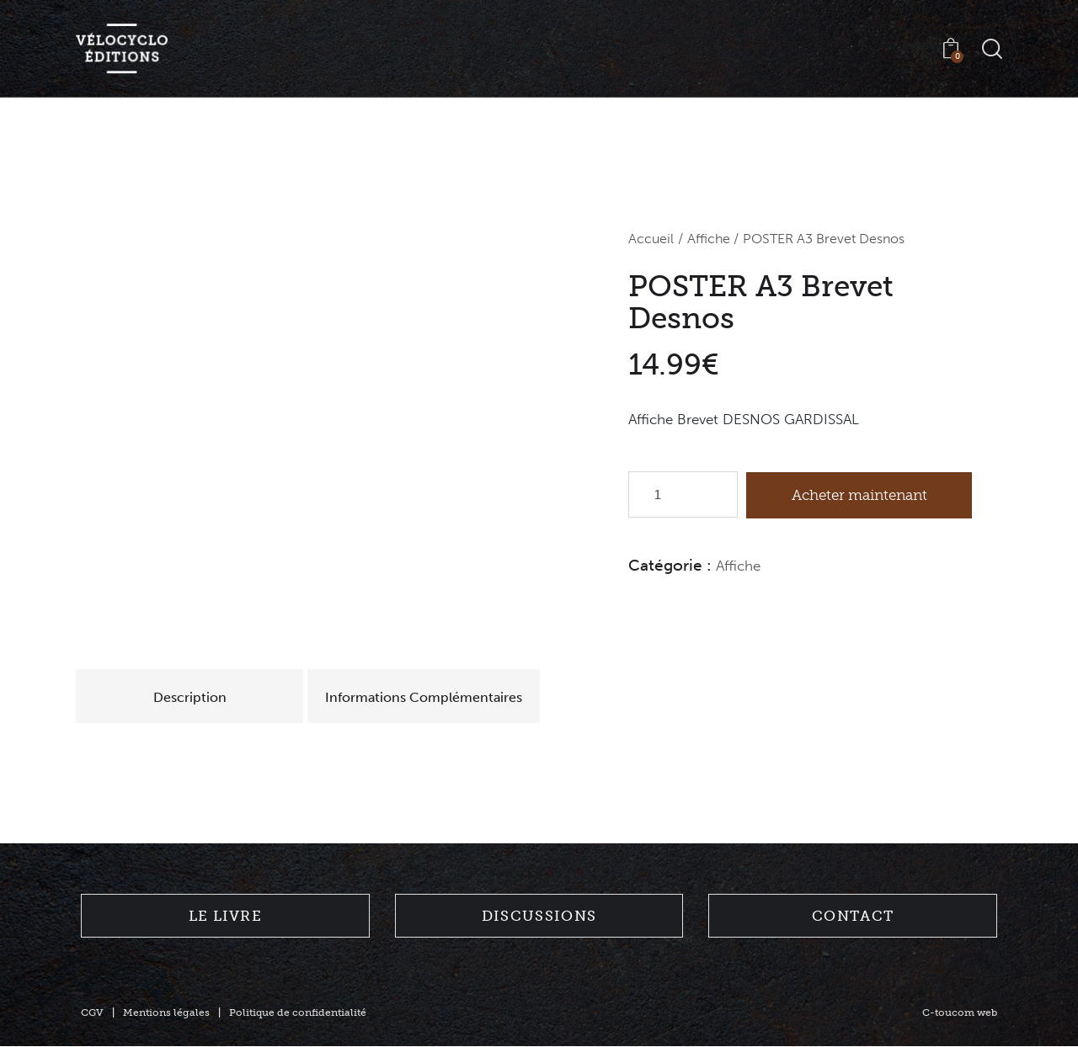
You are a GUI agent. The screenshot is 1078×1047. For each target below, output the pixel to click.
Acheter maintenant (860, 494)
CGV (92, 1013)
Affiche (708, 239)
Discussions (539, 916)
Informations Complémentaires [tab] (431, 697)
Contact (853, 916)
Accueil (651, 239)
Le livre (225, 916)
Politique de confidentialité (297, 1013)
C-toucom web (959, 1013)
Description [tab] (193, 697)
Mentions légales (166, 1013)
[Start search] (992, 49)
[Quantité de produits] (683, 495)
